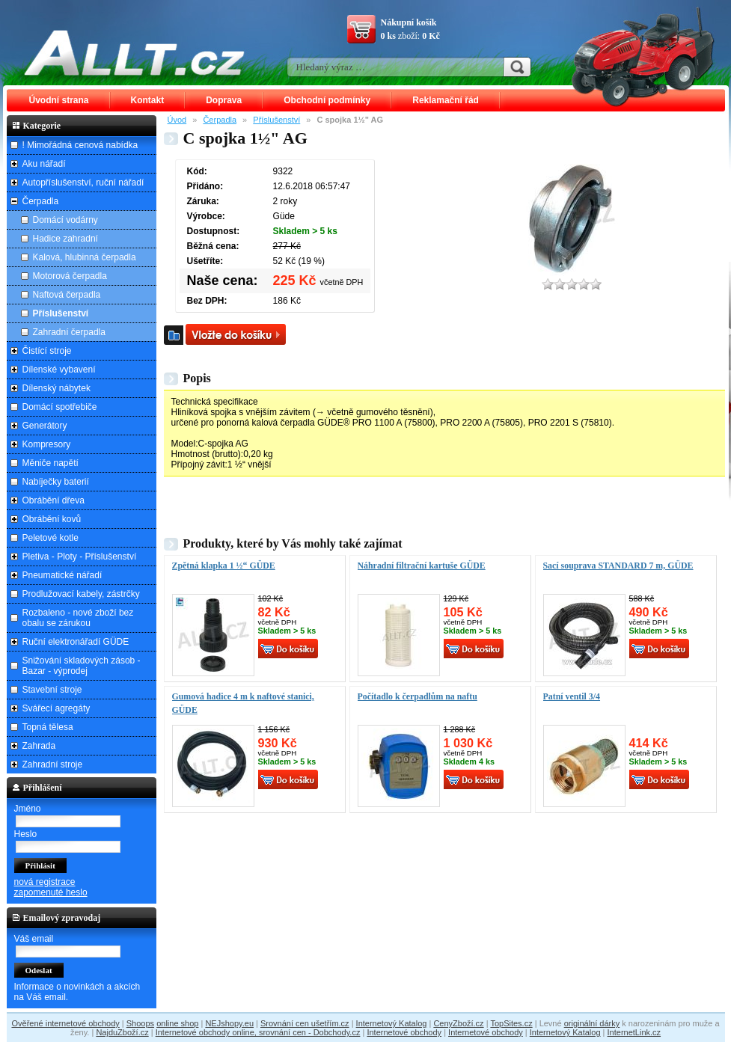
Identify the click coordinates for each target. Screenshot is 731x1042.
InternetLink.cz (634, 1032)
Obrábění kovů (52, 519)
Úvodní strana (59, 100)
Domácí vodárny (65, 220)
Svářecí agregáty (56, 708)
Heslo (25, 834)
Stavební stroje (52, 689)
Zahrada (39, 746)
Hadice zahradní (65, 238)
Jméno (27, 808)
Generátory (44, 425)
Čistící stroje (47, 351)
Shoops (140, 1023)
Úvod (177, 119)
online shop (177, 1023)
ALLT (135, 52)
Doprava (224, 100)
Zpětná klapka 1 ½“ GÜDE (223, 565)
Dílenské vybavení (59, 369)
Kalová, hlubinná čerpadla (84, 257)
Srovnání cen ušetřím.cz (304, 1023)
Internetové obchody (404, 1032)
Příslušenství (276, 119)
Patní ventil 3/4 (572, 696)
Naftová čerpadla (67, 294)
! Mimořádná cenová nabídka (80, 145)
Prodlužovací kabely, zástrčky (81, 594)
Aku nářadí (44, 164)
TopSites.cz (511, 1023)
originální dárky (592, 1023)
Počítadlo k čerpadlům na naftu (417, 696)
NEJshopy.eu (229, 1023)
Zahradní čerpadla (69, 332)
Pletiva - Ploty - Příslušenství (79, 556)
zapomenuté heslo (51, 892)
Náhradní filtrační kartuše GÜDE (422, 565)
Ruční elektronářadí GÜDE (75, 642)
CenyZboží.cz (458, 1023)
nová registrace (45, 882)
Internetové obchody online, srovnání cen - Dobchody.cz (258, 1032)
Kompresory (46, 444)
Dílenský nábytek (56, 388)
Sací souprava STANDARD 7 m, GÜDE (618, 565)
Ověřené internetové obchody (65, 1023)
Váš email (34, 939)
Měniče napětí (50, 463)
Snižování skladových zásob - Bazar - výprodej (81, 665)
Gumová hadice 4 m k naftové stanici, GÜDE (243, 703)
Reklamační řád (445, 100)
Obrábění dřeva (53, 500)
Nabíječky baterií (55, 481)
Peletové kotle (50, 538)
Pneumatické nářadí (62, 575)
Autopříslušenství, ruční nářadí (83, 182)
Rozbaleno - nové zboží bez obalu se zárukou (78, 617)
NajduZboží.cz (122, 1032)
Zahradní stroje (52, 764)
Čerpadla (219, 119)
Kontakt (148, 100)
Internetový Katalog (391, 1023)
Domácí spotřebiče (59, 407)
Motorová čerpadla (70, 276)
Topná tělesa (47, 727)
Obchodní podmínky (327, 100)
